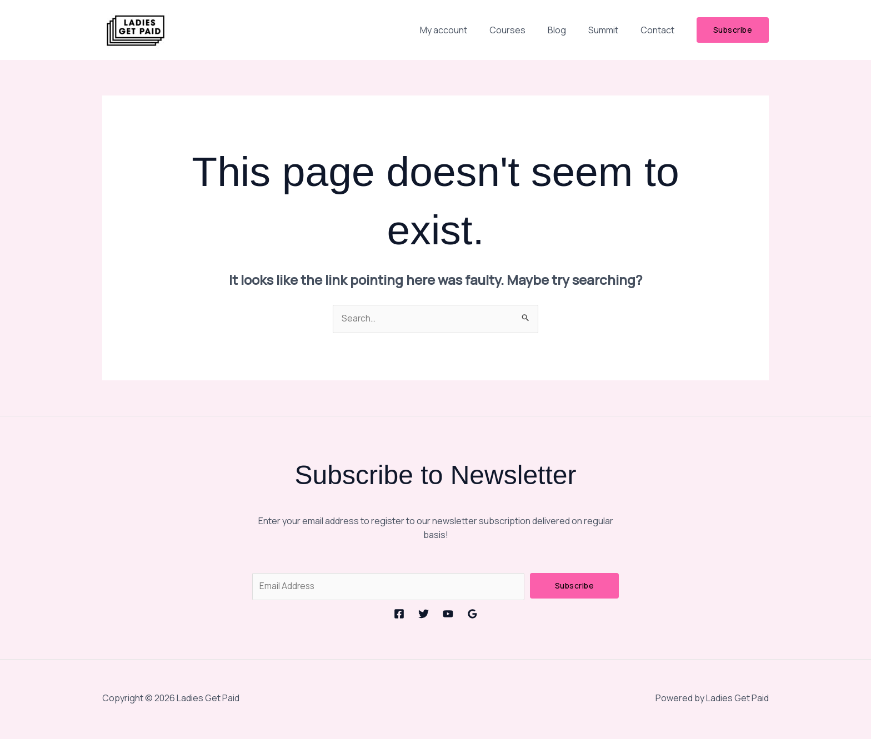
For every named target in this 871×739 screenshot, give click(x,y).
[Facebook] (399, 615)
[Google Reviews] (472, 615)
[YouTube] (448, 615)
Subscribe (574, 586)
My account (463, 30)
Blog (568, 30)
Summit (610, 30)
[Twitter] (423, 615)
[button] (733, 30)
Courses (523, 30)
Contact (660, 30)
